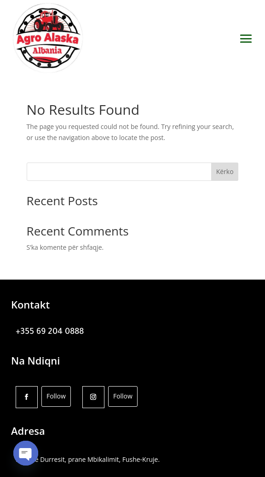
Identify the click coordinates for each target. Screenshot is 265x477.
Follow (56, 396)
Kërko (225, 171)
